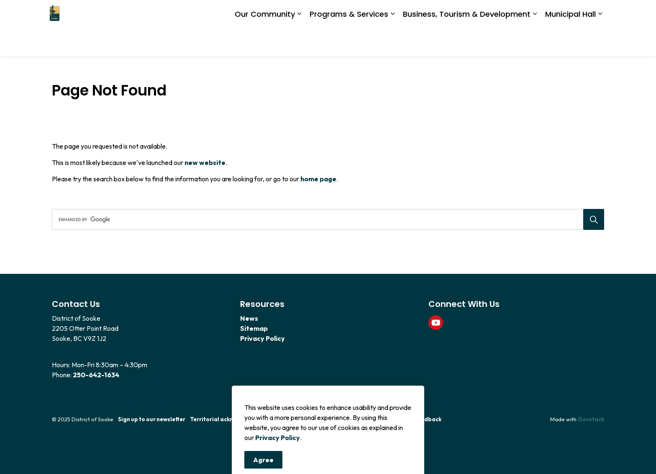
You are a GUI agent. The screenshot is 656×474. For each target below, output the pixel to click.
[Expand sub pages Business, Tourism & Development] (534, 42)
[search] (325, 219)
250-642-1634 (96, 375)
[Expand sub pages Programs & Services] (392, 42)
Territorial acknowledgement (230, 419)
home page (318, 179)
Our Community (265, 42)
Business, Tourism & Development (466, 42)
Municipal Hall (570, 42)
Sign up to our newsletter (151, 419)
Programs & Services (349, 42)
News (249, 318)
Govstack (591, 419)
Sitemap (254, 328)
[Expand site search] (595, 14)
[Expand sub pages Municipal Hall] (600, 42)
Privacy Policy (277, 467)
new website (205, 162)
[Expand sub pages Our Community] (299, 42)
